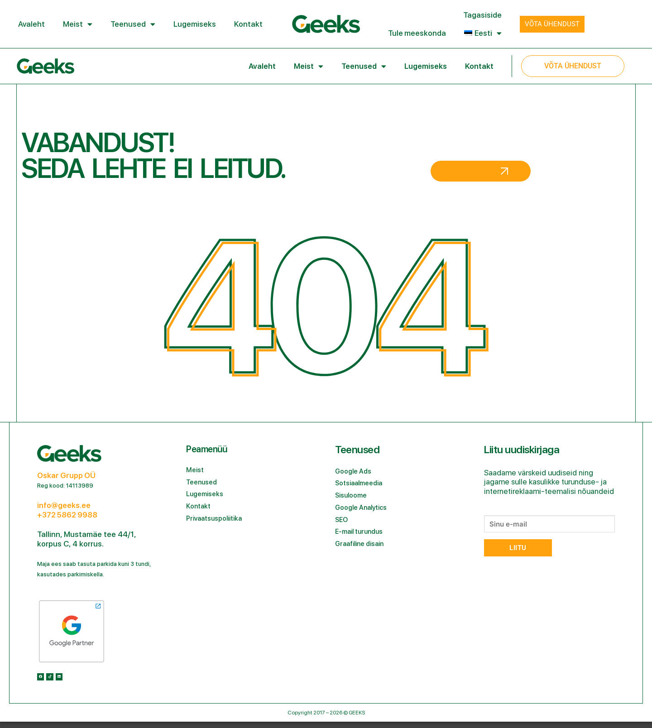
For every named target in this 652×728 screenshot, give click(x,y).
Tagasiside (482, 14)
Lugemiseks (194, 24)
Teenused (132, 24)
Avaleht (31, 24)
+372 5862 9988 (67, 514)
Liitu (517, 548)
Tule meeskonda (417, 33)
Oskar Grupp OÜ (66, 475)
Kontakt (248, 24)
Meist (77, 24)
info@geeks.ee (64, 505)
